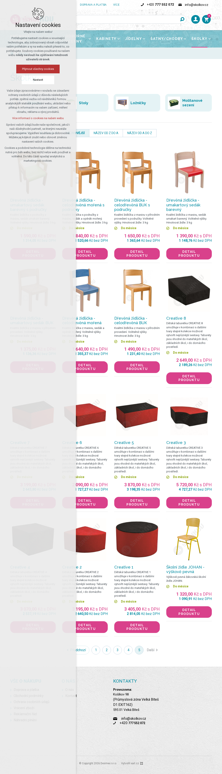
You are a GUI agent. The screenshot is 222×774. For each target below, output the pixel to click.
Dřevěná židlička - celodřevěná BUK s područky (132, 205)
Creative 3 (176, 442)
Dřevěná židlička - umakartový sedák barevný (183, 205)
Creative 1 (123, 567)
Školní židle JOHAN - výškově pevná (185, 569)
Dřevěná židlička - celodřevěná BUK (130, 320)
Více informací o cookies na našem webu (38, 118)
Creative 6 (72, 442)
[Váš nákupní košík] (206, 19)
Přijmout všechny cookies (38, 69)
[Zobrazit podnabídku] (90, 39)
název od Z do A (106, 133)
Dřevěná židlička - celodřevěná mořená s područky (83, 205)
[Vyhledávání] (182, 19)
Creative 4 (20, 567)
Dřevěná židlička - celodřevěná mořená (81, 320)
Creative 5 (124, 442)
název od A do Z (139, 133)
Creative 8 (176, 318)
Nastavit (38, 79)
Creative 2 (72, 567)
